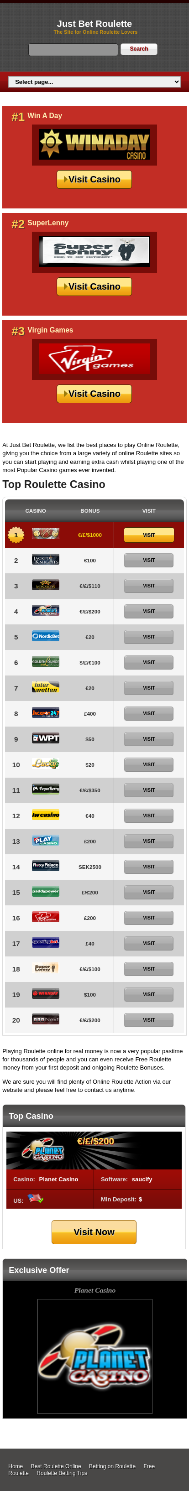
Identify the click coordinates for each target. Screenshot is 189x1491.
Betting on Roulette (112, 1466)
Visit (149, 535)
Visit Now (94, 1232)
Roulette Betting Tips (62, 1473)
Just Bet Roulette (94, 24)
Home (15, 1466)
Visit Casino (94, 179)
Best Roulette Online (56, 1466)
